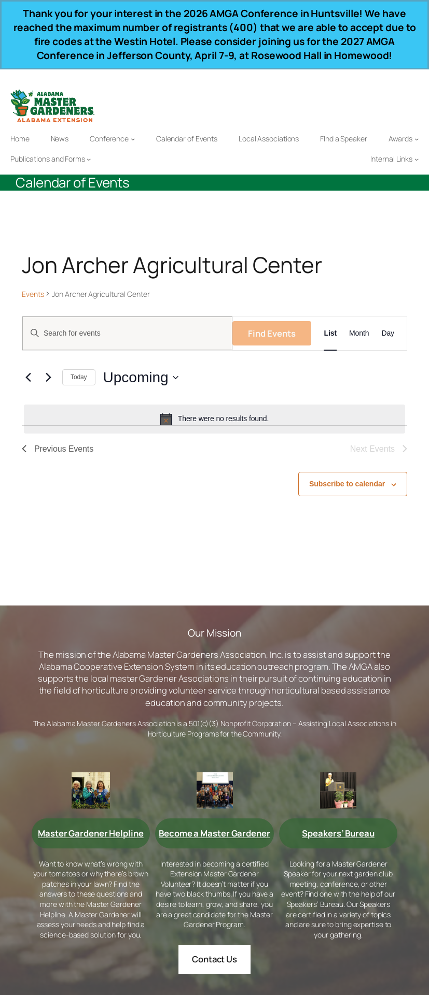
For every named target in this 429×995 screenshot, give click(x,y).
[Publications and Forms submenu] (89, 159)
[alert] (214, 419)
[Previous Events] (28, 377)
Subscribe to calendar (347, 484)
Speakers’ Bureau (338, 833)
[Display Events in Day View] (387, 333)
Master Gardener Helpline (91, 833)
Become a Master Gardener (214, 833)
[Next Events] (48, 377)
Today (79, 377)
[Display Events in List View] (330, 333)
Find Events (272, 333)
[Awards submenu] (416, 139)
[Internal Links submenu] (416, 159)
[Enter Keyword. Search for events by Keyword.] (127, 333)
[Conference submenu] (133, 139)
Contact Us (214, 959)
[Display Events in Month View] (359, 333)
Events (33, 294)
